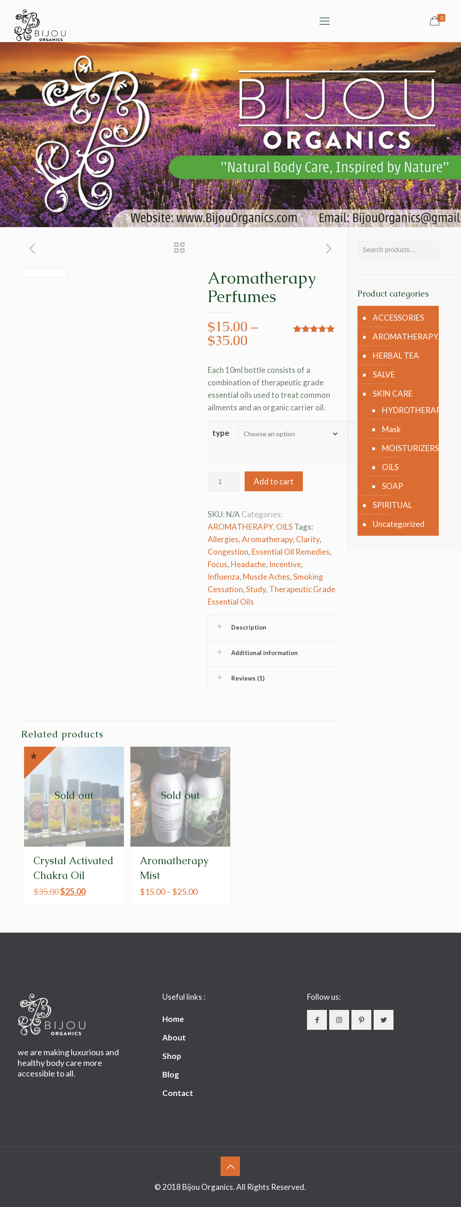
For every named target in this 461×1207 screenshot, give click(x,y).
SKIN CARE (392, 393)
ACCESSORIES (398, 317)
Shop (171, 1056)
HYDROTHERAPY (405, 410)
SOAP (392, 486)
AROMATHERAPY (240, 527)
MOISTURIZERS (405, 448)
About (174, 1037)
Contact (177, 1093)
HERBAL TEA (396, 355)
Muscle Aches (266, 577)
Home (173, 1019)
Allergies (223, 539)
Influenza (224, 577)
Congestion (228, 552)
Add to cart (274, 481)
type (220, 433)
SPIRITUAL (392, 505)
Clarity (308, 539)
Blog (170, 1074)
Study (256, 589)
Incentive (285, 564)
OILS (284, 527)
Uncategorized (398, 524)
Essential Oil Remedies (291, 552)
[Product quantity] (224, 481)
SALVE (384, 374)
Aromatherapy (267, 539)
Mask (391, 429)
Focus (217, 564)
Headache (248, 564)
